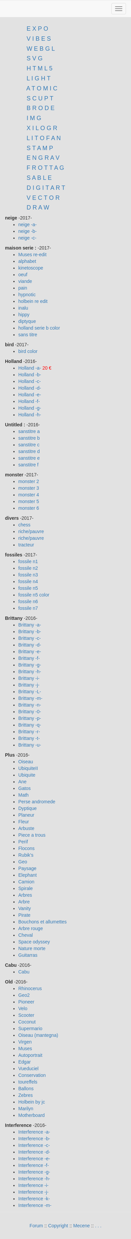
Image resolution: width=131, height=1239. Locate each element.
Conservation (32, 1075)
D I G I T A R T (45, 187)
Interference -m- (35, 1205)
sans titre (27, 334)
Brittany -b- (29, 631)
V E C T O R (42, 197)
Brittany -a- (29, 625)
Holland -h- (29, 414)
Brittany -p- (29, 718)
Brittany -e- (29, 651)
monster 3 (28, 488)
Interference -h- (34, 1178)
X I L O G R (42, 128)
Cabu (23, 971)
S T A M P (40, 148)
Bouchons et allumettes (42, 921)
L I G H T (39, 78)
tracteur (26, 544)
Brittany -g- (29, 665)
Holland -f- (29, 401)
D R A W (37, 207)
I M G (33, 118)
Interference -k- (34, 1198)
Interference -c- (34, 1145)
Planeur (26, 815)
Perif (23, 841)
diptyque (27, 321)
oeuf (22, 274)
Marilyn (25, 1108)
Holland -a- (30, 368)
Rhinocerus (30, 988)
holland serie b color (39, 328)
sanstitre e (29, 458)
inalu (23, 308)
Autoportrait (30, 1055)
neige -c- (27, 238)
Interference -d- (34, 1152)
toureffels (27, 1082)
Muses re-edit (32, 254)
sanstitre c (29, 444)
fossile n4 (28, 581)
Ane (22, 781)
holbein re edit (33, 301)
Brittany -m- (30, 698)
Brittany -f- (29, 658)
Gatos (24, 788)
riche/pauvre (31, 531)
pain (22, 288)
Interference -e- (34, 1158)
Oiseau (25, 761)
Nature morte (32, 948)
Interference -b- (34, 1138)
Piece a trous (32, 835)
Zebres (25, 1095)
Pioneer (26, 1001)
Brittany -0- (29, 711)
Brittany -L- (29, 691)
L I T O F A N (44, 138)
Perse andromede (36, 801)
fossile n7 (28, 608)
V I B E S (39, 38)
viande (25, 281)
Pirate (24, 915)
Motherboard (31, 1115)
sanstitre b (29, 438)
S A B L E (39, 177)
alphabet (27, 261)
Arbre (24, 901)
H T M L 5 (39, 68)
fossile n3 (28, 574)
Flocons (26, 848)
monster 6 (28, 508)
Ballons (26, 1088)
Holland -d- (29, 388)
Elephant (27, 875)
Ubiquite (26, 775)
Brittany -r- (29, 731)
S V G (34, 58)
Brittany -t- (29, 738)
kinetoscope (30, 268)
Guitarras (28, 955)
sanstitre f (28, 464)
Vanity (24, 908)
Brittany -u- (29, 745)
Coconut (27, 1021)
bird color (28, 351)
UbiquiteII (28, 768)
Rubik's (25, 855)
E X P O (37, 28)
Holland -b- (29, 374)
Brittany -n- (29, 705)
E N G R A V (43, 157)
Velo (22, 1008)
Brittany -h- (29, 671)
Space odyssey (34, 941)
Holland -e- (29, 394)
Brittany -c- (29, 638)
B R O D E (41, 108)
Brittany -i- (29, 678)
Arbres (25, 895)
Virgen (25, 1042)
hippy (23, 314)
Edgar (24, 1062)
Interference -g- (34, 1172)
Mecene (81, 1225)
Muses (25, 1048)
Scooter (26, 1015)
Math (23, 795)
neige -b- (27, 231)
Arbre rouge (30, 928)
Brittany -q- (29, 725)
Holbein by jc (31, 1102)
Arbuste (26, 828)
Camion (26, 881)
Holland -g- (29, 408)
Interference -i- (33, 1185)
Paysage (27, 868)
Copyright (58, 1225)
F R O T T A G (45, 167)
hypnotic (27, 294)
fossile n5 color (33, 594)
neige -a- (27, 224)
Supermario (30, 1028)
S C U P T (40, 98)
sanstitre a (29, 431)
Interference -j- (33, 1192)
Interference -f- (33, 1165)
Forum (36, 1225)
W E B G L (41, 48)
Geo (22, 861)
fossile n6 (28, 601)
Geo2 (24, 995)
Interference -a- (34, 1132)
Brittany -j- (29, 685)
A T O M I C (41, 88)
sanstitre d (29, 451)
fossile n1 (28, 561)
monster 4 (28, 494)
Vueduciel (28, 1068)
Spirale (25, 888)
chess (24, 524)
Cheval (25, 935)
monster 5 (28, 501)
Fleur (23, 821)
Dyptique (27, 808)
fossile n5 (28, 588)
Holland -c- (29, 381)
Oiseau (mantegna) (38, 1035)
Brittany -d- (29, 645)
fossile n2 (28, 568)
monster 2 (28, 481)
